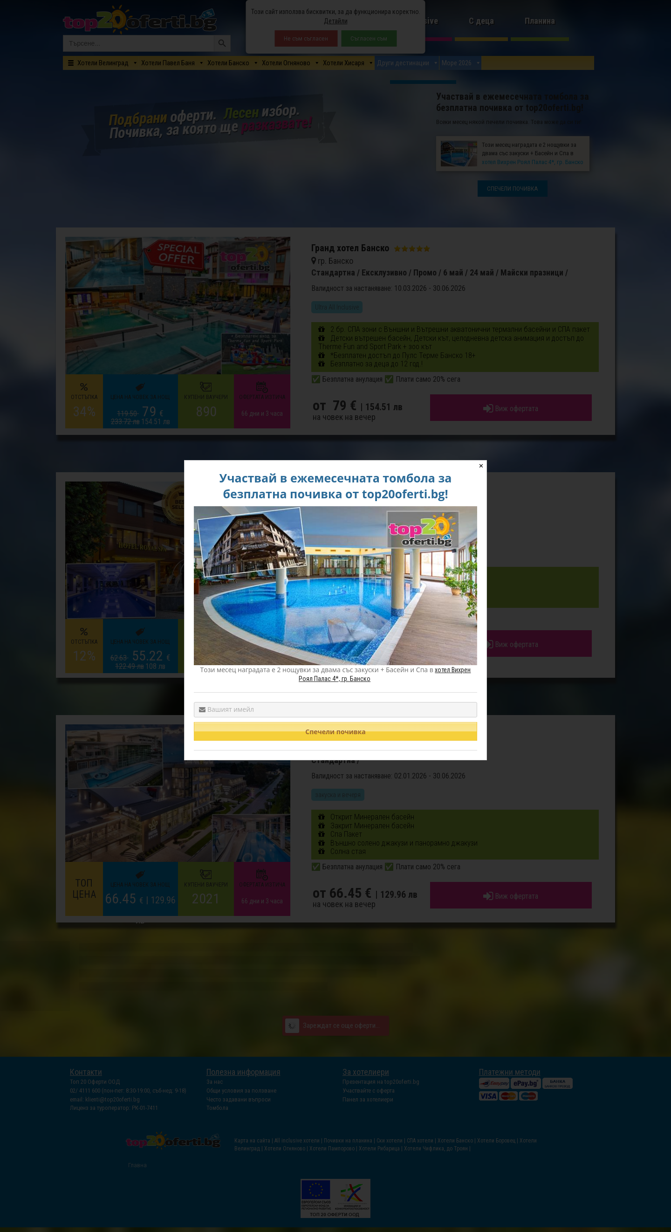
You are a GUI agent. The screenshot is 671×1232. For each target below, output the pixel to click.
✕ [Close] (481, 465)
